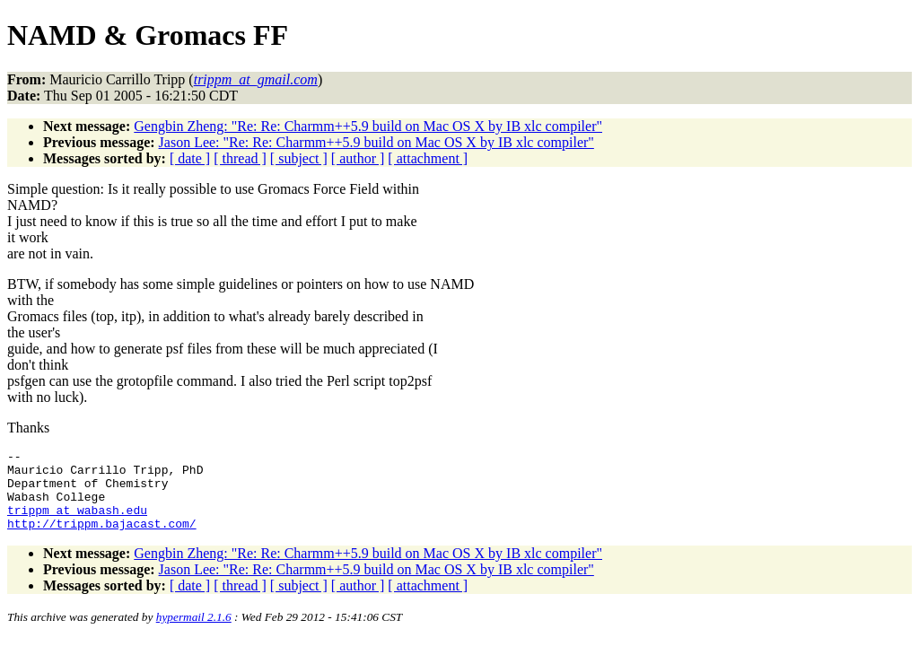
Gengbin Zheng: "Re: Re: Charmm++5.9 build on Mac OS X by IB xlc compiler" (368, 126)
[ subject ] (299, 158)
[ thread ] (240, 158)
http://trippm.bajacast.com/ (102, 539)
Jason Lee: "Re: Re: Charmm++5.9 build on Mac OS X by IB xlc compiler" (376, 142)
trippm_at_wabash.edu (77, 523)
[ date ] (190, 158)
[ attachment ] (428, 158)
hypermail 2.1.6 (194, 633)
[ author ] (358, 158)
